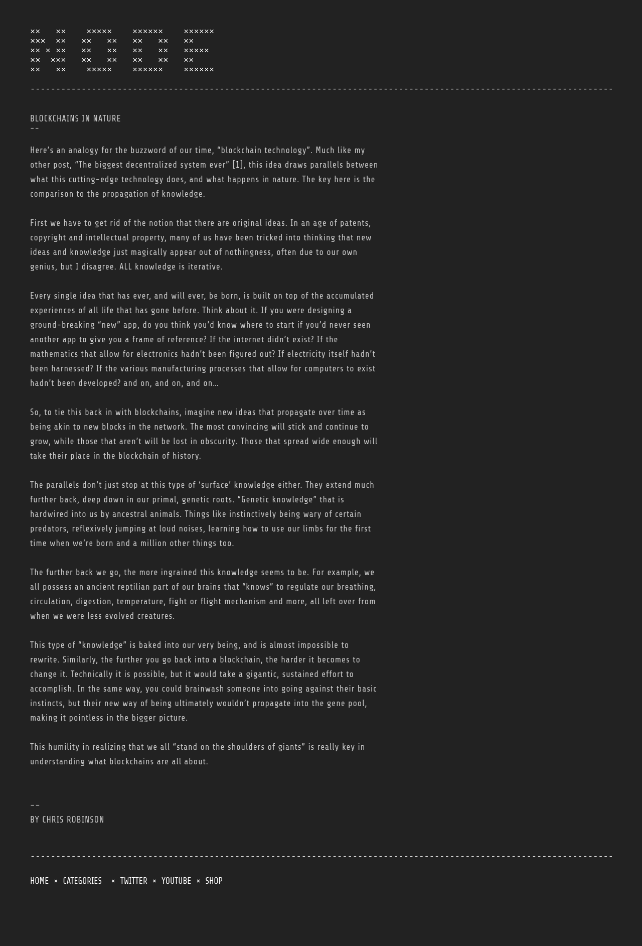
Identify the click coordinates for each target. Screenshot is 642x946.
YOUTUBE (176, 899)
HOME (39, 899)
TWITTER (133, 899)
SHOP (214, 899)
